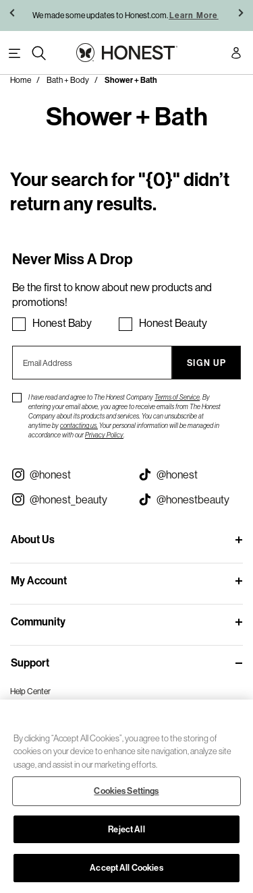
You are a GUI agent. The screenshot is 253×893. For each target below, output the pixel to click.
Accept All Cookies (126, 868)
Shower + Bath (131, 80)
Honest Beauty (173, 323)
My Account (39, 580)
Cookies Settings (126, 791)
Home (20, 80)
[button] (13, 15)
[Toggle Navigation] (14, 54)
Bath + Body (68, 80)
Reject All (126, 829)
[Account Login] (236, 55)
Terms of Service (177, 397)
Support (30, 662)
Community (38, 621)
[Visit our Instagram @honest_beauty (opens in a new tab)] (63, 499)
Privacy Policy (104, 435)
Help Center (30, 691)
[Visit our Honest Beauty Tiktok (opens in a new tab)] (190, 499)
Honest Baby (62, 323)
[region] (126, 796)
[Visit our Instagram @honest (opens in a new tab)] (63, 474)
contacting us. (79, 425)
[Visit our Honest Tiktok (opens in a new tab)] (190, 474)
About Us (33, 539)
